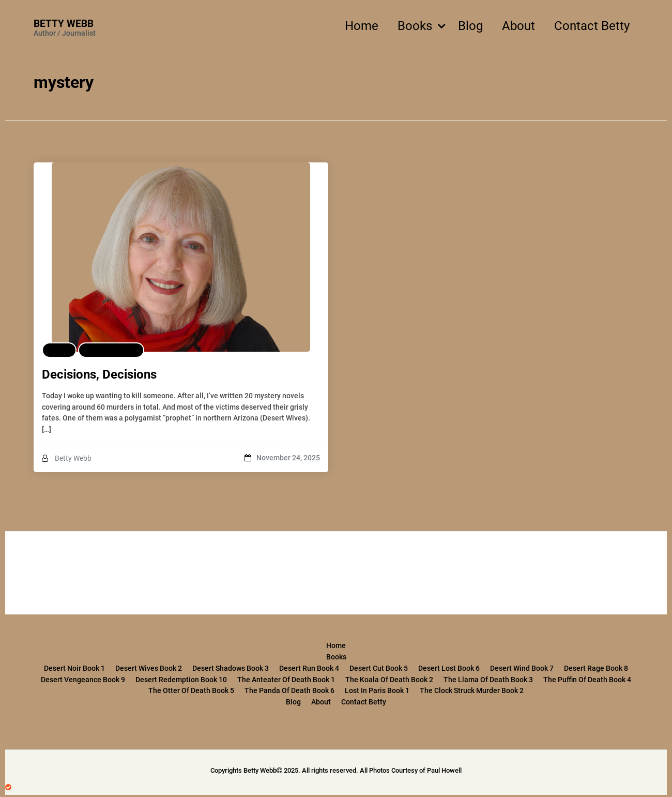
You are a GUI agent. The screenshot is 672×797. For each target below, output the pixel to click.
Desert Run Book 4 (309, 668)
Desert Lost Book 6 (449, 668)
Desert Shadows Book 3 (230, 668)
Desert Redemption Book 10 (181, 679)
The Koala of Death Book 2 (389, 679)
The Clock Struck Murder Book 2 (472, 690)
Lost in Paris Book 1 (377, 690)
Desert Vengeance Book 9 (83, 679)
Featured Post (111, 350)
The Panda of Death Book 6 (289, 690)
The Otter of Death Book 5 (191, 690)
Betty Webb (64, 23)
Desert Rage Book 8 (596, 668)
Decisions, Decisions (99, 374)
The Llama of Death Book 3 (488, 679)
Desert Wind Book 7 (522, 668)
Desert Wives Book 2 (148, 668)
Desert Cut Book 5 (378, 668)
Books (415, 26)
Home (361, 26)
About (518, 26)
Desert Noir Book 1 (74, 668)
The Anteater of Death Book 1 (286, 679)
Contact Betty (592, 26)
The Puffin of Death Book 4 (587, 679)
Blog (470, 26)
